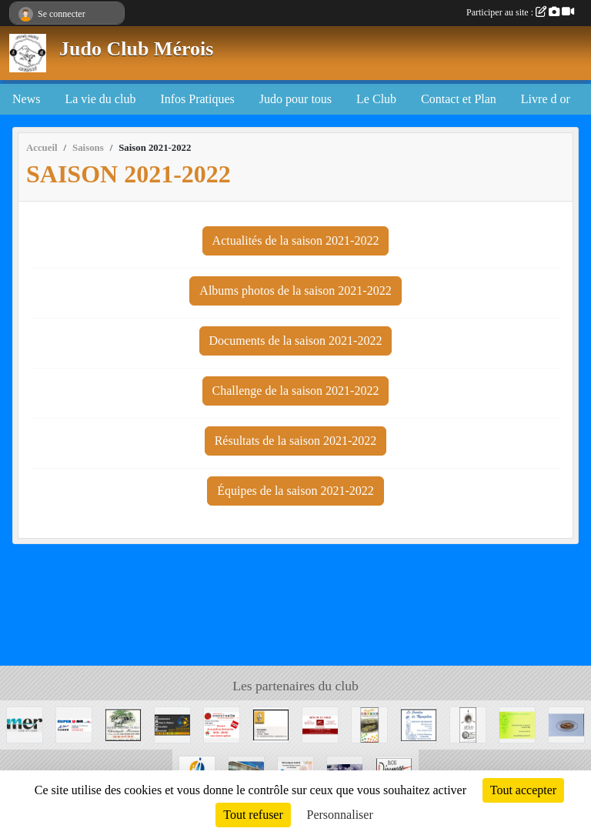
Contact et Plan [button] (458, 98)
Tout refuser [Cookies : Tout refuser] (253, 814)
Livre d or (545, 98)
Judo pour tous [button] (295, 98)
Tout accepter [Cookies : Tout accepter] (523, 790)
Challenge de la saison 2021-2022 (295, 390)
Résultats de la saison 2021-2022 (296, 440)
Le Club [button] (376, 98)
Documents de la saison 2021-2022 (295, 340)
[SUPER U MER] (73, 723)
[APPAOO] (467, 723)
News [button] (26, 98)
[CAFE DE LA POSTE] (517, 723)
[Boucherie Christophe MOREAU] (123, 723)
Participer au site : (520, 12)
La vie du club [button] (100, 98)
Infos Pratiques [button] (197, 98)
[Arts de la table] (320, 723)
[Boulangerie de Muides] (566, 723)
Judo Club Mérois (136, 49)
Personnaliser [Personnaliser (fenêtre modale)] (340, 814)
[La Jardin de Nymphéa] (418, 723)
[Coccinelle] (221, 723)
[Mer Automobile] (270, 723)
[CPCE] (172, 723)
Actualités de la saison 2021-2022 (295, 240)
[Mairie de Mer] (24, 723)
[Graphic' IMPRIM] (369, 723)
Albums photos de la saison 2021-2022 (295, 290)
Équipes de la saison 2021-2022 (295, 490)
